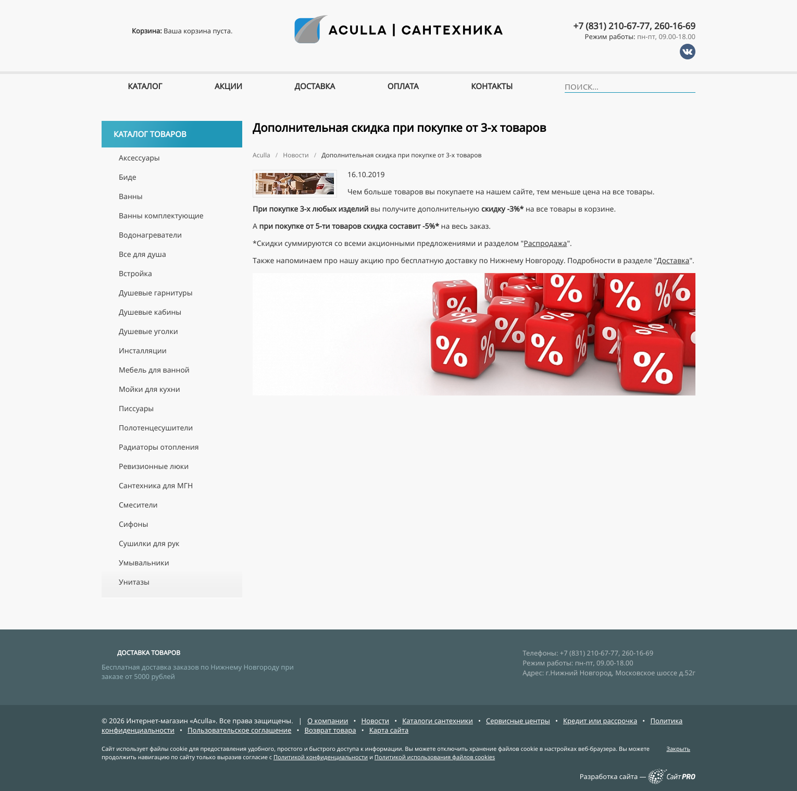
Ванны (131, 197)
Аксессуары (139, 158)
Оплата (403, 86)
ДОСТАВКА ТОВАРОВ (148, 652)
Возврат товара (330, 730)
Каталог (145, 86)
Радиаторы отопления (158, 447)
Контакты (492, 86)
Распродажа (545, 244)
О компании (327, 720)
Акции (228, 86)
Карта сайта (389, 730)
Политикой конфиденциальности (320, 757)
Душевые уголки (148, 332)
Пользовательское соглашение (239, 730)
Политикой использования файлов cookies (435, 757)
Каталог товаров (173, 134)
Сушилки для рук (149, 544)
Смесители (138, 505)
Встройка (135, 274)
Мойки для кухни (149, 389)
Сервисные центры (518, 720)
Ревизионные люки (154, 467)
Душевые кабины (150, 312)
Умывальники (144, 563)
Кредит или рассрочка (600, 720)
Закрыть (678, 749)
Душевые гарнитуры (156, 293)
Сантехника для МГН (156, 486)
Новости (375, 720)
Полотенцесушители (156, 428)
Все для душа (142, 254)
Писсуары (136, 409)
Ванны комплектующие (161, 216)
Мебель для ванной (154, 370)
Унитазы (134, 582)
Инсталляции (143, 351)
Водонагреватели (150, 235)
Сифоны (133, 524)
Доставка (673, 261)
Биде (127, 177)
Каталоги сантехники (437, 720)
